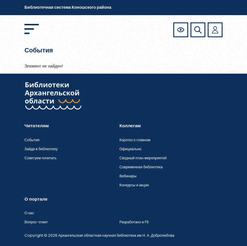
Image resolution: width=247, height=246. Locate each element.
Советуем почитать (40, 157)
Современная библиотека (141, 166)
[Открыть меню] (31, 29)
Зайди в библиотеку (41, 148)
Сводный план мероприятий (143, 157)
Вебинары (128, 176)
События (31, 139)
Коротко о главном (134, 139)
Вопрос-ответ (36, 222)
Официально (130, 148)
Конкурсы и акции (134, 185)
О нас (29, 212)
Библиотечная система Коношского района (67, 7)
